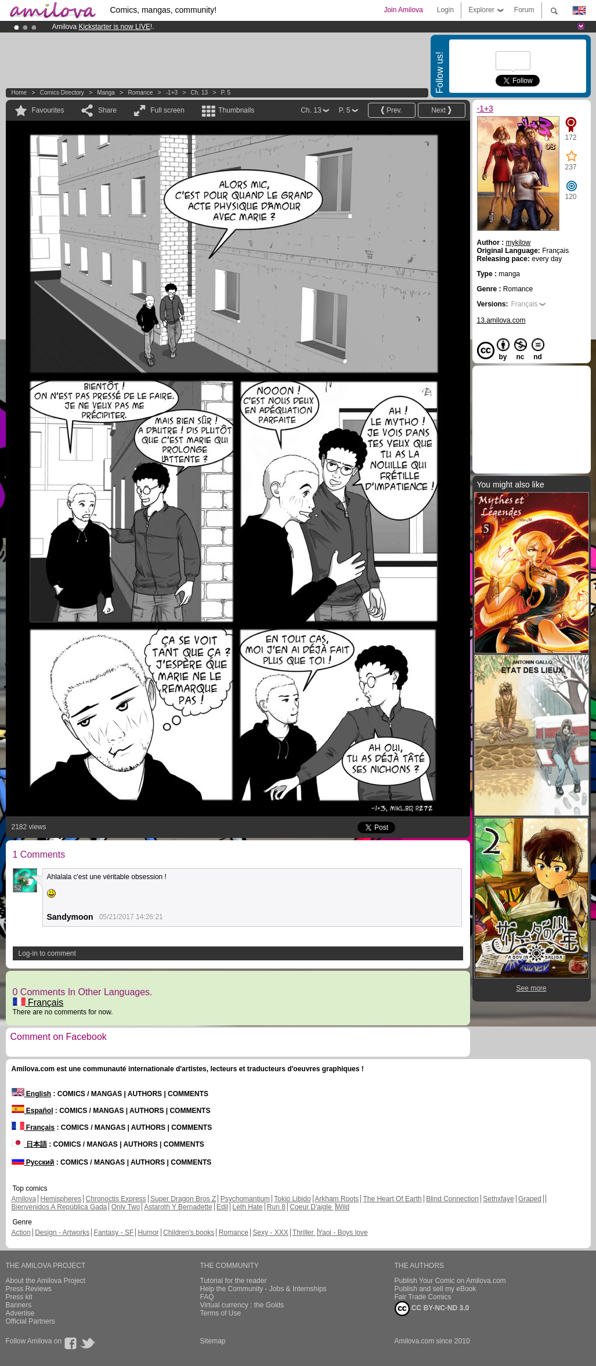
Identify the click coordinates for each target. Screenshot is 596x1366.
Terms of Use (220, 1313)
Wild (342, 1207)
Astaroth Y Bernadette (178, 1207)
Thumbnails (236, 110)
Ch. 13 (199, 92)
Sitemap (213, 1341)
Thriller (304, 1232)
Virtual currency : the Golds (242, 1305)
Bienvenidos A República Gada (59, 1207)
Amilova (24, 1199)
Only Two (125, 1207)
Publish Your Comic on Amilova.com (450, 1281)
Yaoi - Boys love (343, 1232)
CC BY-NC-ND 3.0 (432, 1308)
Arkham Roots (337, 1199)
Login (445, 10)
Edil (222, 1207)
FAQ (207, 1297)
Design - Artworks (62, 1232)
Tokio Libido (292, 1199)
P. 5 (226, 92)
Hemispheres (61, 1199)
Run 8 (276, 1207)
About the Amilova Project (45, 1281)
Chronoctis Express (116, 1199)
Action (21, 1232)
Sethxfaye (498, 1199)
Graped (529, 1199)
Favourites (48, 110)
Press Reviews (29, 1289)
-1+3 (172, 92)
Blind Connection (452, 1199)
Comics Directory (62, 92)
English (32, 1094)
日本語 (29, 1144)
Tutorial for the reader (233, 1281)
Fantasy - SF (114, 1232)
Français (38, 1002)
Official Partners (30, 1321)
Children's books (188, 1232)
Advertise (20, 1313)
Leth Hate (247, 1207)
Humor (148, 1232)
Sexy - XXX (270, 1232)
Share (107, 110)
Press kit (19, 1297)
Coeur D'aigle (312, 1207)
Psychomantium (245, 1199)
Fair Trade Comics (423, 1297)
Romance (140, 92)
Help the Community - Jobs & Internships (263, 1289)
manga (106, 92)
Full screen (167, 110)
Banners (19, 1305)
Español (32, 1111)
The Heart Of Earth (392, 1199)
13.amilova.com (501, 320)
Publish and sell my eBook (435, 1289)
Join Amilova (403, 10)
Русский (33, 1162)
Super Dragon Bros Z (183, 1199)
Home (19, 92)
